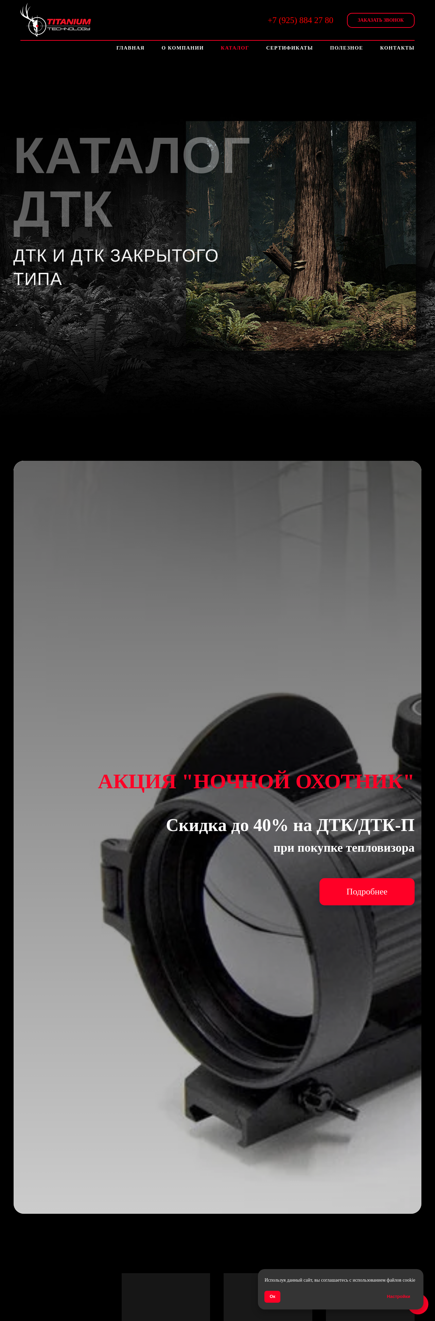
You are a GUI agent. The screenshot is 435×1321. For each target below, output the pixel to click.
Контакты (397, 48)
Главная (130, 48)
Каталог (235, 48)
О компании (183, 48)
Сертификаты (289, 48)
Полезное (346, 48)
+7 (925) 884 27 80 (300, 20)
